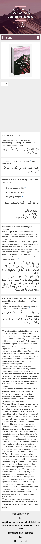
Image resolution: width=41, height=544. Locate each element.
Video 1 (4, 84)
